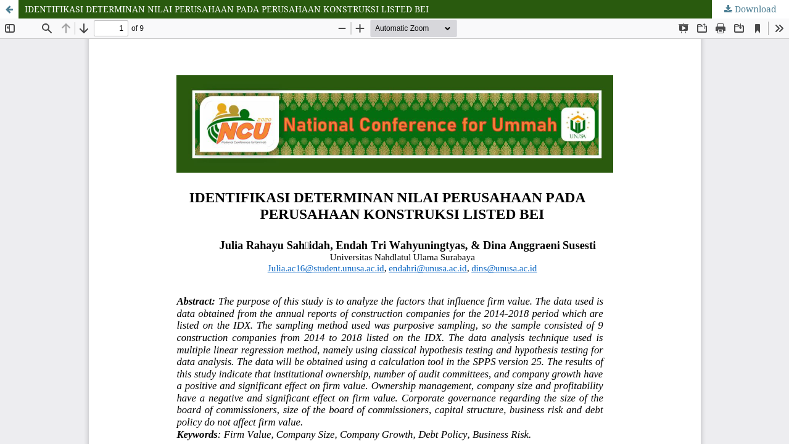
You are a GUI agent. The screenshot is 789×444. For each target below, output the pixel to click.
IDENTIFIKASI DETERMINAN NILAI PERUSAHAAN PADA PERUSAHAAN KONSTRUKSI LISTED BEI (227, 9)
